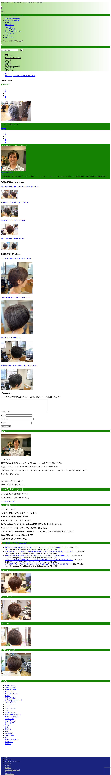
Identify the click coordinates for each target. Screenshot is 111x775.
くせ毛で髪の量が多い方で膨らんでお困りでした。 (16, 297)
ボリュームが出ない (12, 719)
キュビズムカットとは (13, 31)
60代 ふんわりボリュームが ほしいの (12, 238)
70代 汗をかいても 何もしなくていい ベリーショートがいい (19, 186)
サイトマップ (9, 33)
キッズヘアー (9, 694)
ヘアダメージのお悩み (13, 717)
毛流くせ (8, 731)
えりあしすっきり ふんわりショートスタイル (14, 202)
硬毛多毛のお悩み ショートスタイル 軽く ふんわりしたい (19, 365)
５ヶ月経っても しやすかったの (10, 337)
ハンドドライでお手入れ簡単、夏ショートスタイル (16, 258)
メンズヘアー (9, 721)
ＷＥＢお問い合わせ (12, 20)
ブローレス (9, 713)
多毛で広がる (9, 725)
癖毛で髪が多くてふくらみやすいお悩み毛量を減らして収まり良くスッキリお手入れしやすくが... (39, 554)
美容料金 (12, 29)
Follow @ (4, 128)
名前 (3, 418)
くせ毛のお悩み (10, 700)
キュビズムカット (11, 696)
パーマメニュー (10, 706)
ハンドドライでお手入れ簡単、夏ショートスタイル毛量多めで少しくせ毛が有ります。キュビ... (39, 562)
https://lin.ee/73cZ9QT (8, 503)
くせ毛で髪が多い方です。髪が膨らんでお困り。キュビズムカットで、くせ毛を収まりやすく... (39, 566)
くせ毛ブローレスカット (13, 702)
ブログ (7, 35)
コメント (5, 414)
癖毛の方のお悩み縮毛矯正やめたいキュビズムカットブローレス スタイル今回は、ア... (36, 549)
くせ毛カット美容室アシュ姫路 (12, 41)
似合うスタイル (10, 723)
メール (4, 421)
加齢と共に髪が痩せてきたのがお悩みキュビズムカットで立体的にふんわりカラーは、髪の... (38, 558)
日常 (6, 729)
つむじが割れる (10, 704)
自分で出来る (9, 738)
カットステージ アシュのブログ (14, 545)
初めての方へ (9, 37)
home (6, 54)
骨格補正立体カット (12, 742)
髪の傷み (8, 746)
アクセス (8, 23)
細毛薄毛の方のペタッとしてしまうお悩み (13, 220)
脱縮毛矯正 (9, 736)
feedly (4, 129)
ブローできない (10, 711)
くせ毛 (7, 698)
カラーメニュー (10, 692)
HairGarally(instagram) (12, 19)
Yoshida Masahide (7, 172)
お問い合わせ (9, 25)
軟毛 (6, 740)
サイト (3, 425)
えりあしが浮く (10, 688)
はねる (7, 709)
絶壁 (6, 734)
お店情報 (8, 27)
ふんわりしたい (10, 715)
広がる (7, 727)
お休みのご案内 (10, 690)
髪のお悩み (9, 744)
